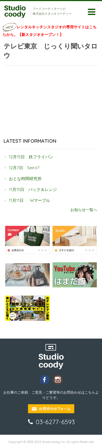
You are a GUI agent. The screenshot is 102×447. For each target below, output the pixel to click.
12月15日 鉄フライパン (31, 156)
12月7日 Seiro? (24, 167)
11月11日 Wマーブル (29, 200)
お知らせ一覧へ (83, 209)
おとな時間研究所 (25, 178)
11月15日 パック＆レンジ (33, 189)
